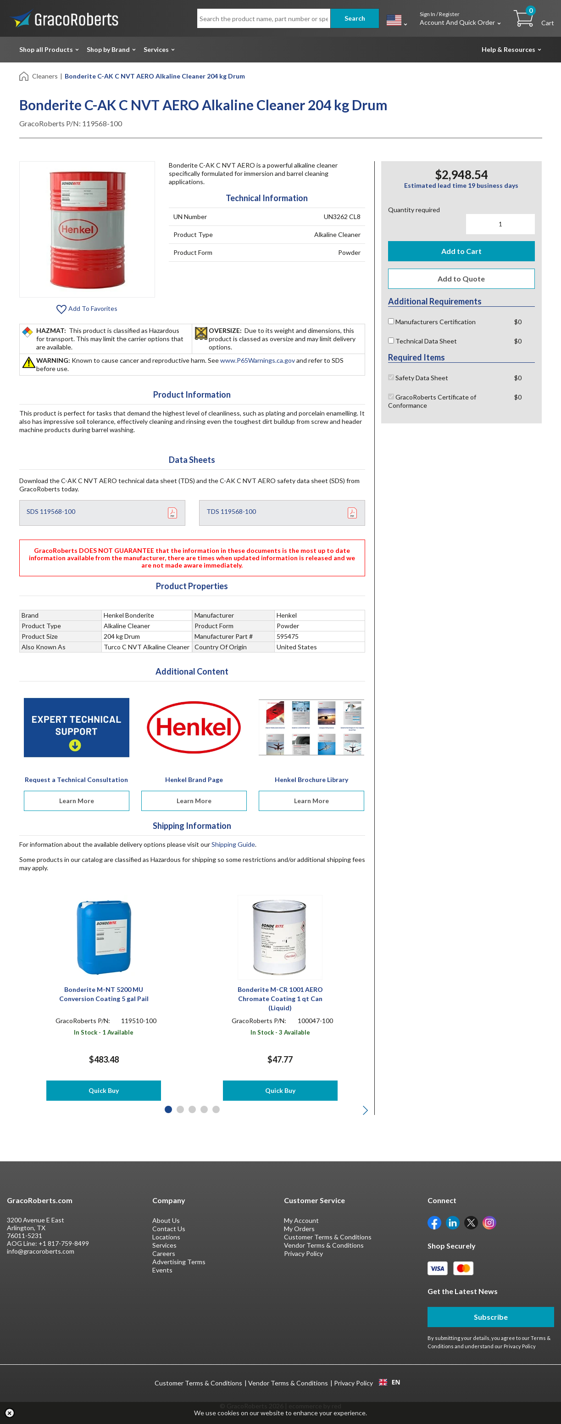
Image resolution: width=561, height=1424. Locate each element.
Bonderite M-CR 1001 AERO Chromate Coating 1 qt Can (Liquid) (280, 998)
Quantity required (414, 210)
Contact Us (168, 1229)
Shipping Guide (233, 844)
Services (156, 49)
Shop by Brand (108, 49)
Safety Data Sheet (418, 378)
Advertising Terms (179, 1262)
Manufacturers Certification (432, 322)
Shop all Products (46, 49)
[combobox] (389, 1382)
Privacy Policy (303, 1253)
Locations (166, 1237)
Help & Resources (508, 49)
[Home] (24, 75)
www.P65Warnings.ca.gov (257, 360)
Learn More (76, 801)
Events (162, 1270)
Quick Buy (104, 1090)
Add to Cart (461, 251)
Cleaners (45, 76)
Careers (163, 1253)
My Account (301, 1220)
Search (354, 18)
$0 (518, 322)
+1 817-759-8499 (64, 1243)
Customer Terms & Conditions (328, 1237)
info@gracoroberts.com (40, 1251)
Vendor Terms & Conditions (324, 1245)
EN (389, 1382)
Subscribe (491, 1316)
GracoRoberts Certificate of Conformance (432, 401)
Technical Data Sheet (422, 341)
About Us (166, 1220)
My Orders (299, 1229)
